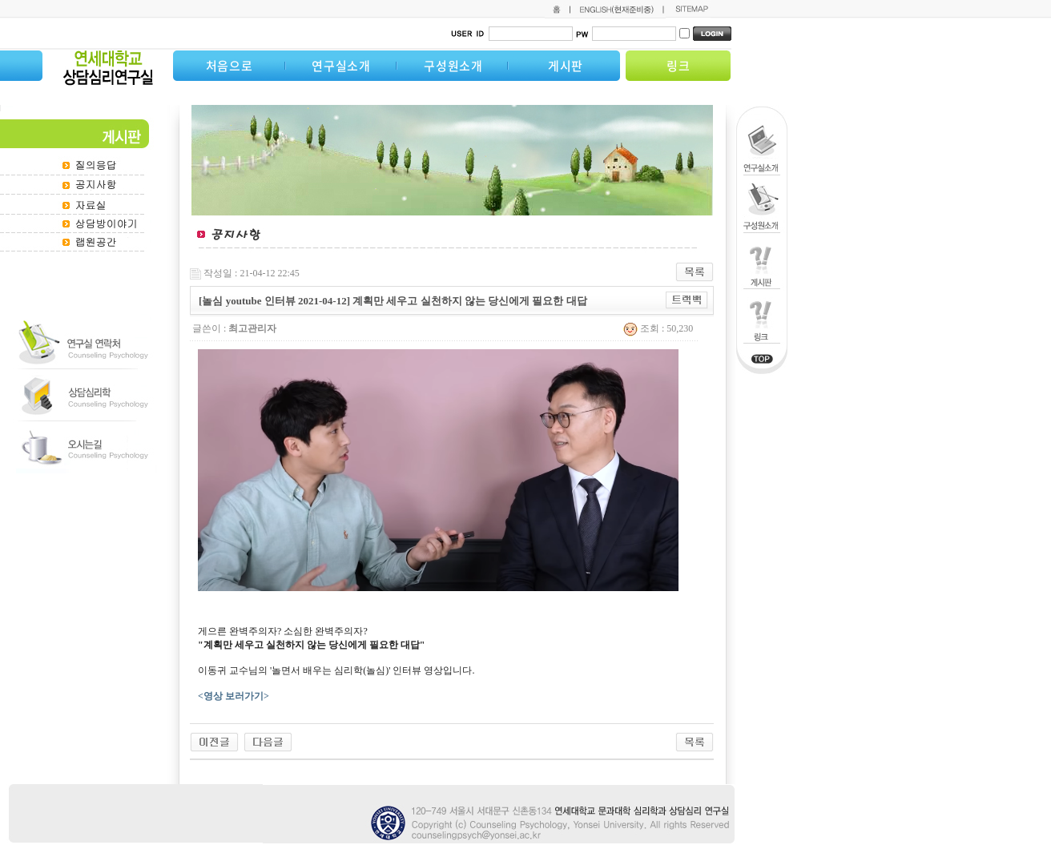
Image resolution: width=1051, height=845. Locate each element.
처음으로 (229, 65)
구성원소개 (453, 65)
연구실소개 (341, 65)
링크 (678, 65)
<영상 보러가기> (235, 696)
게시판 (565, 65)
